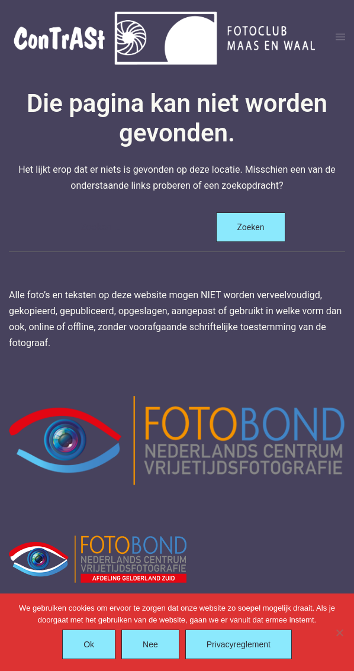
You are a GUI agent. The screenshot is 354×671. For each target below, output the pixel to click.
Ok (88, 644)
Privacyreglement (239, 644)
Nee (150, 644)
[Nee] (339, 632)
